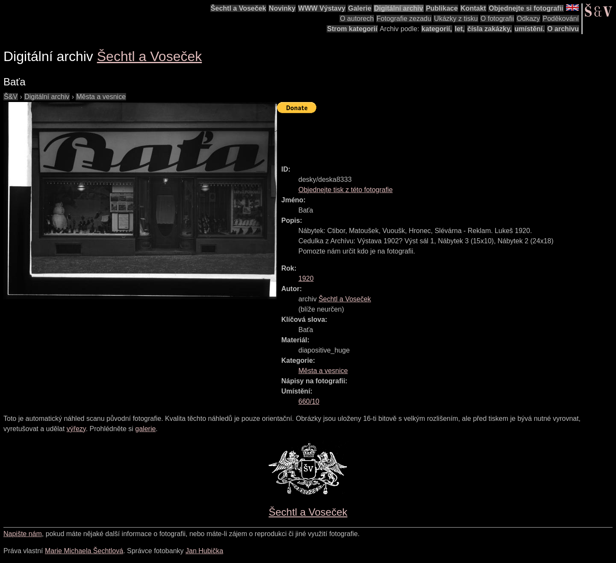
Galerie (359, 8)
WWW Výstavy (321, 8)
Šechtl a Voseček (238, 8)
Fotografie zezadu (404, 18)
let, (460, 28)
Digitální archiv (398, 8)
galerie (145, 428)
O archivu (563, 28)
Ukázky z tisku (455, 18)
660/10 (308, 401)
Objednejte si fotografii (526, 8)
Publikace (442, 8)
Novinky (282, 8)
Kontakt (473, 8)
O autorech (357, 18)
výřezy (76, 428)
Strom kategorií (352, 28)
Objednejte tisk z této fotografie (345, 189)
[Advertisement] (432, 135)
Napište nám (22, 533)
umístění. (530, 28)
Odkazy (528, 18)
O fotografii (497, 18)
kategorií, (436, 28)
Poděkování (560, 18)
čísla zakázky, (489, 28)
